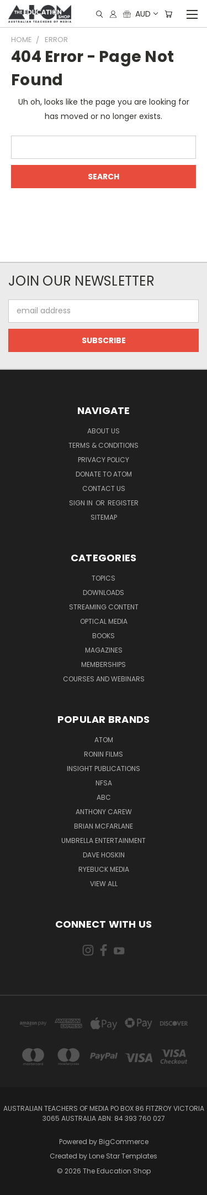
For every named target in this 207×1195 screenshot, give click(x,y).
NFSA (103, 783)
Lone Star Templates (123, 1156)
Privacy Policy (103, 459)
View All (104, 883)
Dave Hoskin (104, 855)
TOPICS (103, 578)
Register (123, 503)
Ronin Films (103, 754)
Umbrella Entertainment (103, 840)
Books (103, 635)
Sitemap (104, 517)
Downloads (103, 592)
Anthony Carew (104, 811)
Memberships (103, 664)
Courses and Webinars (104, 679)
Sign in (81, 503)
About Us (103, 431)
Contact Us (103, 488)
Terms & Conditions (103, 445)
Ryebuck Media (103, 869)
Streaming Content (104, 607)
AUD (146, 13)
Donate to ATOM (104, 474)
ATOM (103, 739)
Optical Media (104, 621)
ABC (104, 797)
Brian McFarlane (103, 826)
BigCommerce (123, 1141)
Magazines (104, 650)
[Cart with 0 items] (168, 14)
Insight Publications (103, 768)
